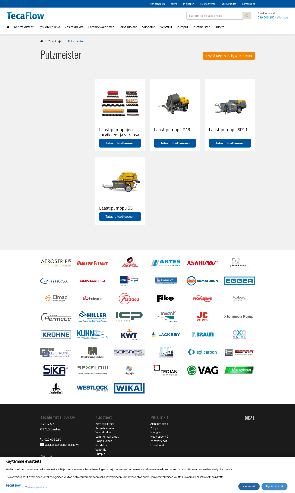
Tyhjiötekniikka (49, 27)
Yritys (174, 4)
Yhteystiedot (229, 4)
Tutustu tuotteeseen (120, 143)
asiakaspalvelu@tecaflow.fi (62, 444)
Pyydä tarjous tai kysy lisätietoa (229, 55)
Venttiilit (166, 27)
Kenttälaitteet (23, 27)
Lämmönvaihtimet (101, 27)
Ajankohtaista (157, 4)
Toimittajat (55, 41)
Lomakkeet (248, 4)
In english (188, 4)
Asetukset (249, 486)
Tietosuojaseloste (36, 487)
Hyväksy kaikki (274, 486)
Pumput (182, 27)
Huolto (219, 27)
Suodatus (149, 27)
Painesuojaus (128, 27)
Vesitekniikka (74, 27)
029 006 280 (266, 17)
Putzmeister (201, 27)
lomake (283, 17)
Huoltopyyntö (208, 4)
